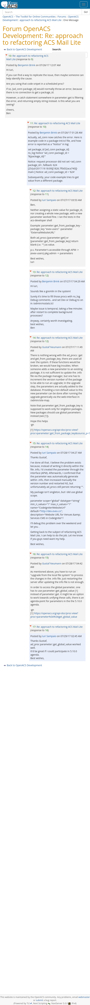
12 (34, 190)
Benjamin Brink (27, 65)
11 (31, 123)
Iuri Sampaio (49, 200)
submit (39, 1000)
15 (34, 443)
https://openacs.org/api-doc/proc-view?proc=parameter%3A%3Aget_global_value (54, 615)
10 (9, 55)
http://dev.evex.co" (51, 511)
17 (34, 626)
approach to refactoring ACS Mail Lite (40, 20)
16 (34, 554)
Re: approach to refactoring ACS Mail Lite (57, 123)
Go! (86, 12)
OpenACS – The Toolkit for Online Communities (29, 16)
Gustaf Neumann (52, 347)
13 (34, 272)
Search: (57, 49)
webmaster (84, 997)
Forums (62, 16)
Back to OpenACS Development (24, 49)
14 (34, 337)
